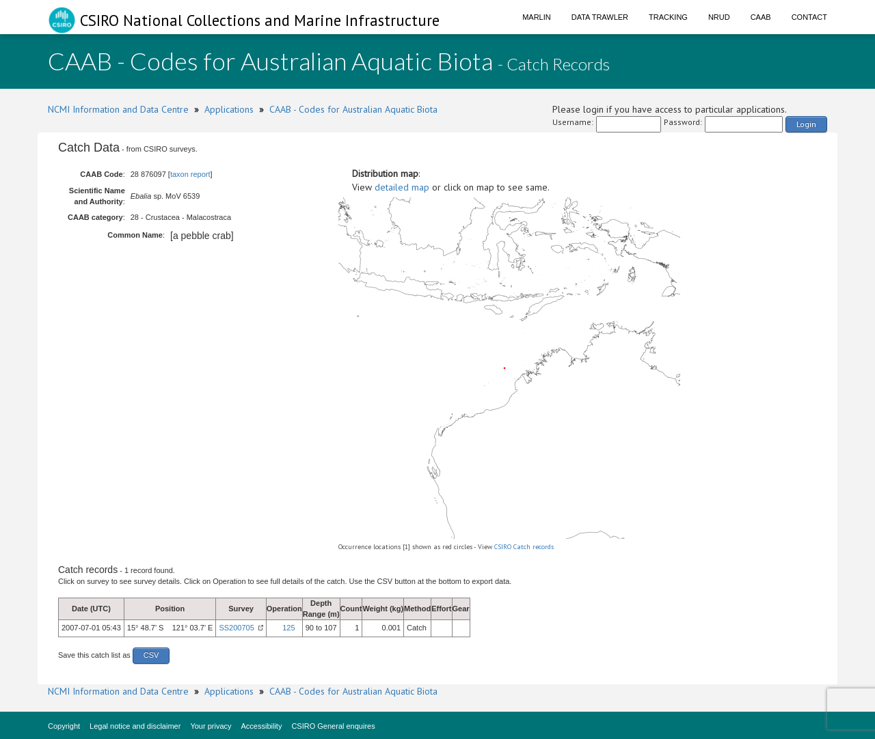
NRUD (719, 17)
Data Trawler (599, 17)
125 (288, 628)
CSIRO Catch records (524, 546)
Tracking (668, 17)
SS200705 (236, 628)
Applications (229, 109)
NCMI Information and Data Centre (118, 109)
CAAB (761, 17)
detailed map (402, 187)
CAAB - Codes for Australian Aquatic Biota (353, 109)
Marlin (536, 17)
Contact (809, 17)
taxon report (190, 174)
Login (806, 124)
